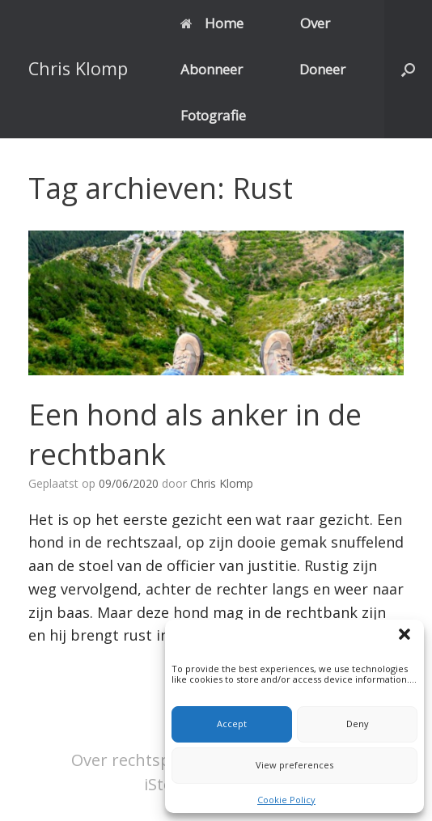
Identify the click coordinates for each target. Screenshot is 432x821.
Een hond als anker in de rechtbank (195, 434)
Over (315, 23)
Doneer (322, 69)
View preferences (294, 765)
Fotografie (213, 115)
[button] (406, 636)
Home (212, 23)
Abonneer (211, 69)
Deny (357, 723)
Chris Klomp (221, 483)
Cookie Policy (286, 799)
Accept (232, 723)
